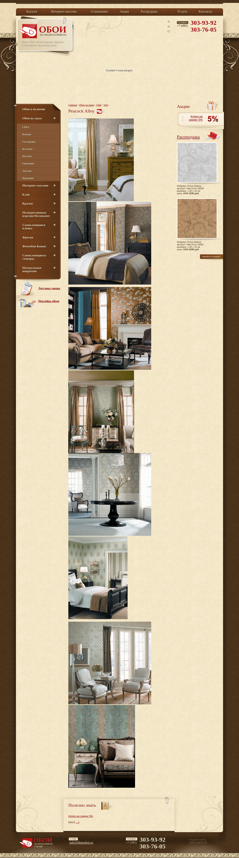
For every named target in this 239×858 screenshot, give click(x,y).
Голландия (28, 141)
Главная (72, 105)
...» (78, 822)
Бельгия (27, 149)
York (105, 105)
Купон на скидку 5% (80, 816)
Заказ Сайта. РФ (198, 842)
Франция (28, 178)
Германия (28, 163)
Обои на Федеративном (43, 31)
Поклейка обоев (48, 301)
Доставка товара (49, 288)
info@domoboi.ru (81, 842)
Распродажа (188, 136)
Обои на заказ (86, 105)
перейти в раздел (211, 256)
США (25, 127)
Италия (27, 156)
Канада (26, 134)
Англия (26, 170)
